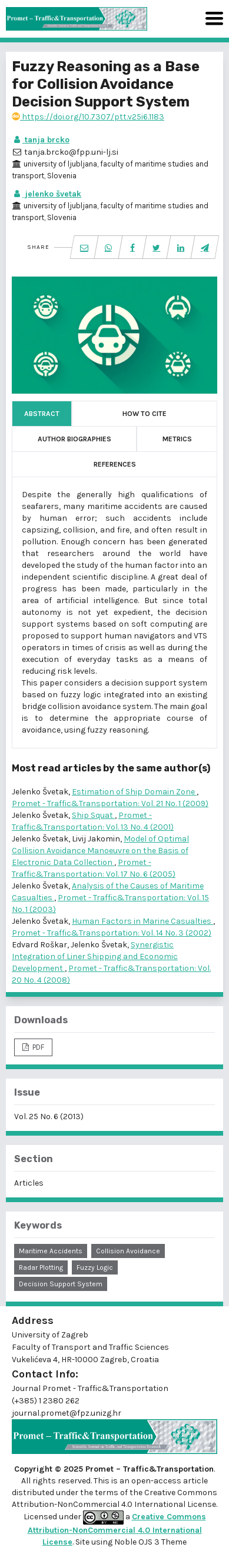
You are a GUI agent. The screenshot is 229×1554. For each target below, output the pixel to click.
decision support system (60, 1284)
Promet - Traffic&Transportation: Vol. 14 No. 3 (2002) (111, 933)
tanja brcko (40, 140)
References (115, 464)
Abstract (41, 414)
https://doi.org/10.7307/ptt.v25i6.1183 (88, 117)
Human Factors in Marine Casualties (142, 921)
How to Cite (144, 414)
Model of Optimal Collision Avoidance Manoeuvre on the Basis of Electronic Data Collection (100, 850)
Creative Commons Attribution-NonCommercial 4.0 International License (117, 1529)
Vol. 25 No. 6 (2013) (49, 1117)
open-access (157, 1481)
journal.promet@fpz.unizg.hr (66, 1413)
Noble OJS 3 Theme (149, 1542)
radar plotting (41, 1267)
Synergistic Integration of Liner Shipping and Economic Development (95, 956)
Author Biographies (74, 439)
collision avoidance (128, 1251)
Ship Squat (93, 815)
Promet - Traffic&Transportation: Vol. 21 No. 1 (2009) (110, 803)
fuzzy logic (95, 1267)
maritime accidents (50, 1251)
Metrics (177, 439)
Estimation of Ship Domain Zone (134, 792)
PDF (37, 1047)
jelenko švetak (46, 194)
